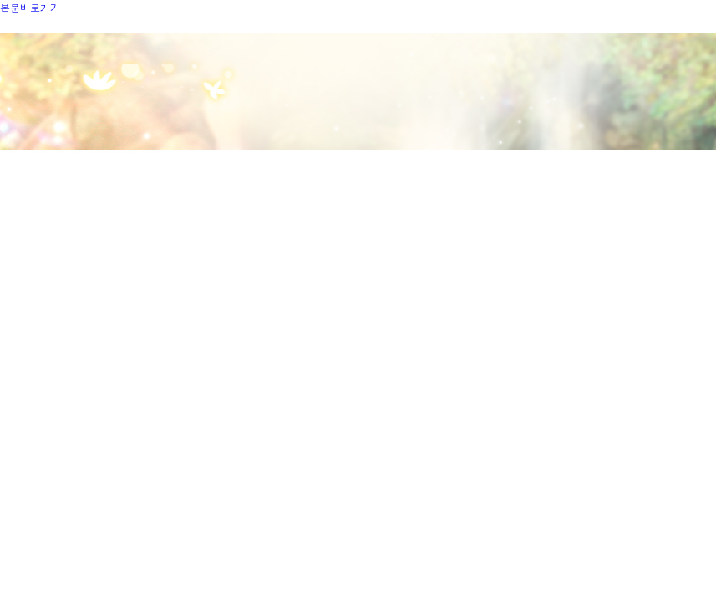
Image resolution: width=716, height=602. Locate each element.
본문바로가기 (30, 7)
